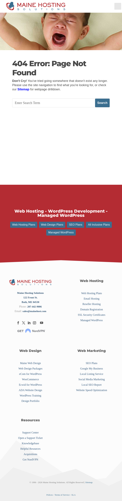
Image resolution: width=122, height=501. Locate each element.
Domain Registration (91, 309)
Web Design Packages (30, 368)
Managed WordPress (61, 232)
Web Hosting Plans (23, 224)
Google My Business (91, 368)
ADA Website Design (30, 390)
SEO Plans (75, 224)
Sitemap (23, 89)
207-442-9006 (34, 306)
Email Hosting (91, 298)
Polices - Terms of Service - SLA (61, 495)
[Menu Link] (35, 6)
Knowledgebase (30, 443)
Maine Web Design (30, 363)
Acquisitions (30, 454)
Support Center (30, 432)
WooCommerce (30, 379)
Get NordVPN (30, 459)
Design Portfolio (30, 401)
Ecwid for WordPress (30, 384)
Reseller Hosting (92, 304)
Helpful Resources (30, 448)
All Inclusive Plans (99, 224)
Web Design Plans (52, 224)
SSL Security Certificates (91, 314)
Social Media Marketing (91, 379)
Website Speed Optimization (91, 390)
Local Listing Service (91, 373)
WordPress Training (30, 395)
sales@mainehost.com (34, 311)
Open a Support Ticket (30, 437)
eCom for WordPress (30, 373)
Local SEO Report (91, 384)
